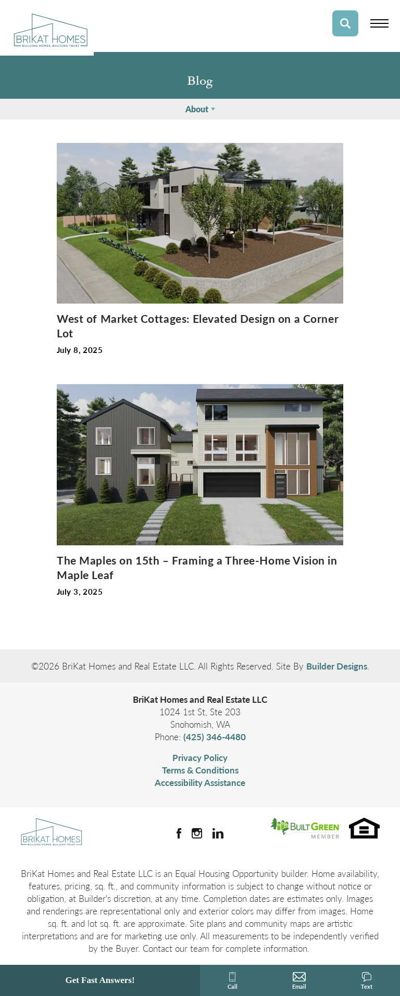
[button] (345, 23)
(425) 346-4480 (214, 736)
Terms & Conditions (200, 770)
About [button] (196, 109)
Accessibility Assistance (200, 782)
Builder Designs (336, 666)
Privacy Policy (200, 757)
